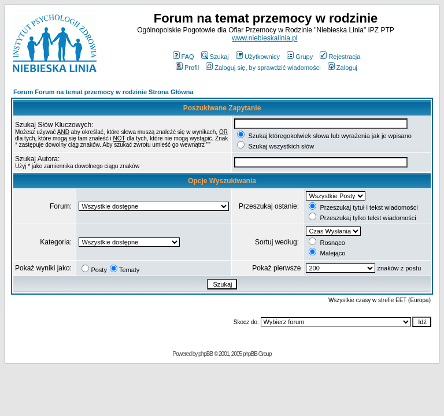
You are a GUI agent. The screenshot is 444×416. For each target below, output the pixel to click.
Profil (187, 67)
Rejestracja (340, 56)
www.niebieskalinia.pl (264, 38)
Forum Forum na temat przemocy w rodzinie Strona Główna (103, 91)
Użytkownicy (258, 56)
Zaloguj (342, 67)
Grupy (300, 56)
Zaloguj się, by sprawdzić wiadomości (263, 67)
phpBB (205, 354)
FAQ (183, 56)
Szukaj (215, 56)
